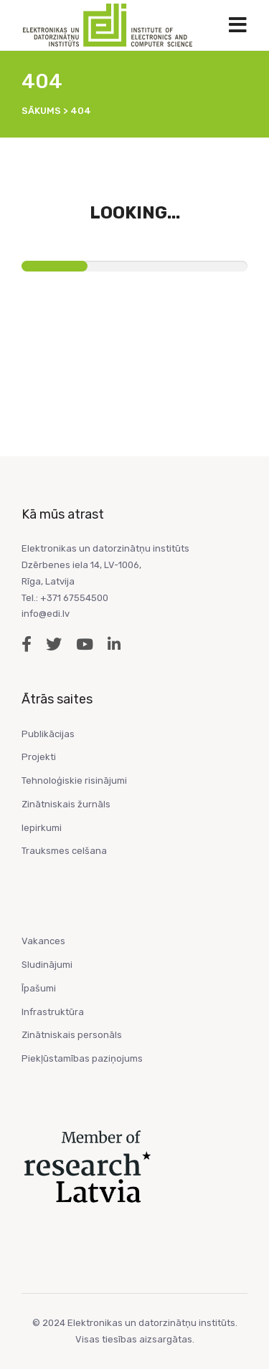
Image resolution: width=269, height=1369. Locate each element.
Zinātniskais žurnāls (66, 804)
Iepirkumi (42, 827)
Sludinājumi (47, 964)
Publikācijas (48, 734)
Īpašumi (39, 988)
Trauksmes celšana (64, 850)
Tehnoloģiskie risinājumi (74, 780)
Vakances (43, 941)
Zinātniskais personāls (72, 1034)
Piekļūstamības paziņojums (82, 1058)
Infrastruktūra (53, 1012)
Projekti (39, 756)
